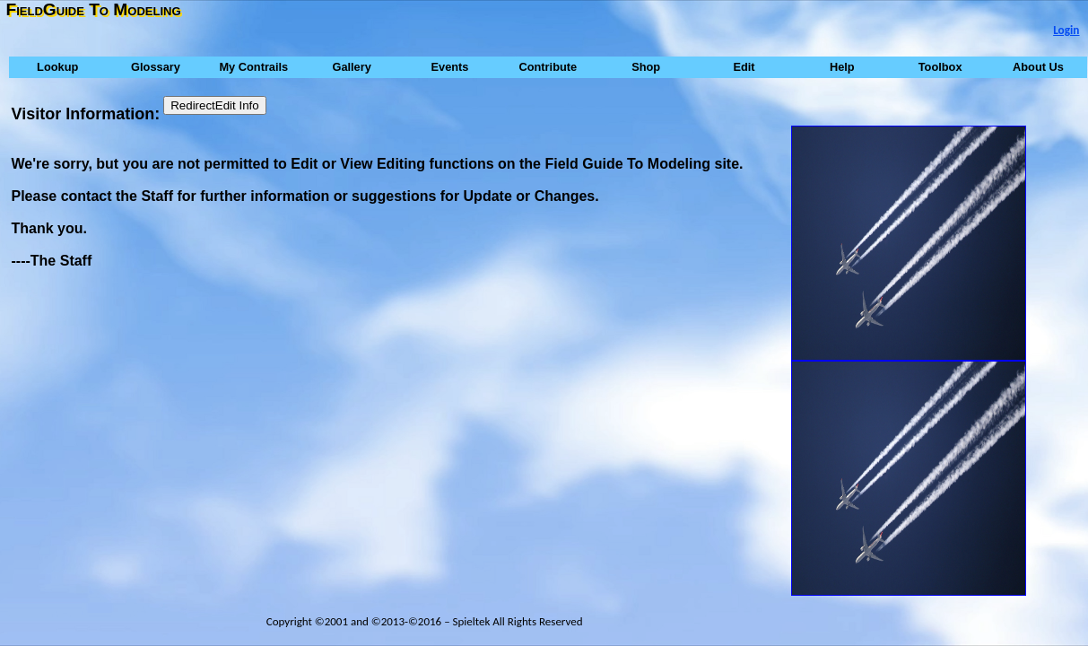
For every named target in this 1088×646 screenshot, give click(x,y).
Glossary (155, 67)
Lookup (57, 67)
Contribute (547, 67)
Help (842, 67)
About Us (1038, 67)
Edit (743, 67)
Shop (645, 67)
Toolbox (940, 67)
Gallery (351, 67)
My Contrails (253, 67)
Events (449, 67)
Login (1066, 30)
